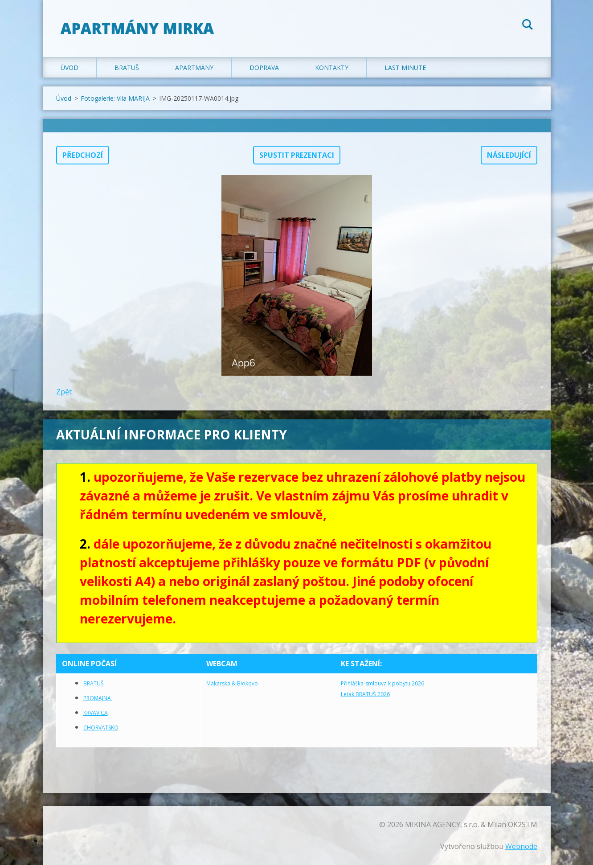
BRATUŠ (93, 683)
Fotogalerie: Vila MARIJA (115, 98)
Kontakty (331, 67)
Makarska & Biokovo (232, 683)
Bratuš (127, 67)
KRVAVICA (95, 713)
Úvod (69, 67)
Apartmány (194, 67)
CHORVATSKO (101, 727)
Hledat (527, 26)
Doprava (264, 67)
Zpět (64, 392)
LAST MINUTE (405, 67)
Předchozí (82, 155)
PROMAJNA (97, 698)
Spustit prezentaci (296, 155)
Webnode (521, 846)
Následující (509, 155)
